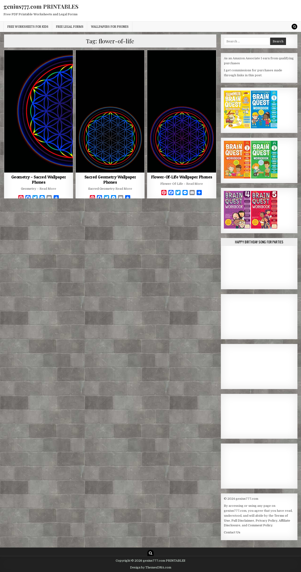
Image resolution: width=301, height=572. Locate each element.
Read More (48, 188)
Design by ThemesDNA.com (150, 567)
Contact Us (232, 532)
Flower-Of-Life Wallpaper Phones (181, 176)
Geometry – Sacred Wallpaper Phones (38, 179)
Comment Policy (260, 525)
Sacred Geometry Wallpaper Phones (110, 179)
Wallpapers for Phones (110, 26)
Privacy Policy (266, 520)
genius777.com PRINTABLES (41, 6)
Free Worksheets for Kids (27, 26)
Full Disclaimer (242, 520)
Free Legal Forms (69, 26)
